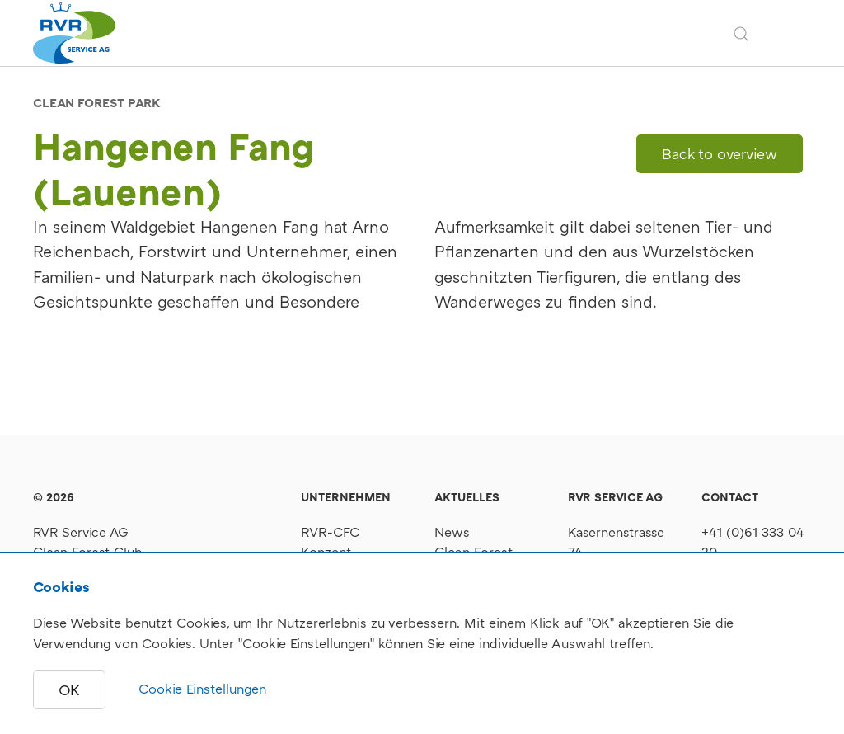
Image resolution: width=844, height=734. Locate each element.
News (452, 532)
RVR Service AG (81, 532)
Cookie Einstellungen (202, 688)
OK (69, 690)
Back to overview (719, 153)
